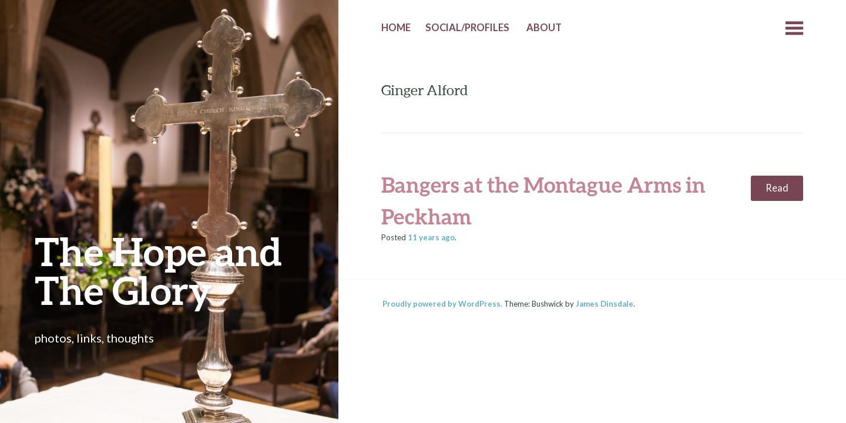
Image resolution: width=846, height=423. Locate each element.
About (544, 27)
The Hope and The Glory (158, 270)
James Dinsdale (604, 303)
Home (396, 27)
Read (777, 188)
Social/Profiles (467, 27)
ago (431, 237)
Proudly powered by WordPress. (442, 303)
